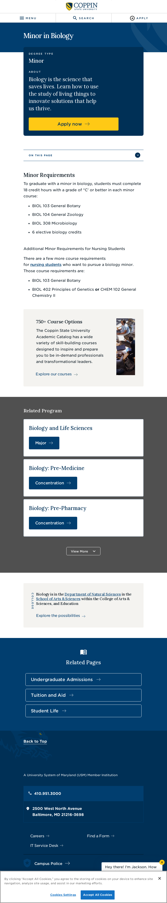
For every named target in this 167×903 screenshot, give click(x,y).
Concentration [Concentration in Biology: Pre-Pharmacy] (44, 499)
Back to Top (29, 718)
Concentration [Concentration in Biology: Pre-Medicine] (44, 459)
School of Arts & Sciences (55, 575)
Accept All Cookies (97, 894)
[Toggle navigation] (28, 18)
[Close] (160, 879)
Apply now (79, 109)
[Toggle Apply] (139, 18)
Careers (32, 812)
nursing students (123, 237)
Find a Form (98, 812)
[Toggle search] (83, 18)
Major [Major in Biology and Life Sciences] (35, 418)
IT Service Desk (39, 822)
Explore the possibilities (55, 592)
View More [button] (79, 527)
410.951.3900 (41, 850)
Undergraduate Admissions (56, 656)
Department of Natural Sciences (90, 570)
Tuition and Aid (42, 671)
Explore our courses (50, 349)
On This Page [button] (35, 140)
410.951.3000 (41, 770)
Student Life (39, 687)
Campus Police (43, 840)
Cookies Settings (63, 894)
